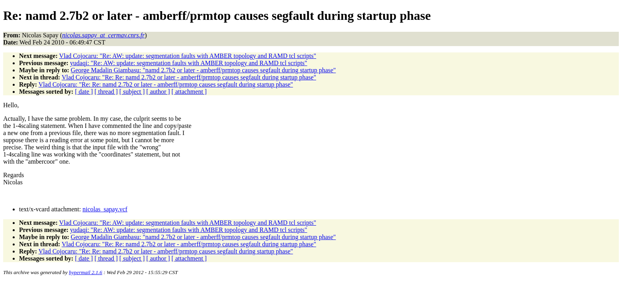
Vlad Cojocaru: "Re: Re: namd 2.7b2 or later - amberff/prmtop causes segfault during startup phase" (188, 77)
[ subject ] (132, 91)
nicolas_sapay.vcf (105, 209)
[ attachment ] (189, 91)
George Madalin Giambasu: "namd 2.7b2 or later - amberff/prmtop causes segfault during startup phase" (203, 70)
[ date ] (84, 91)
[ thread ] (106, 91)
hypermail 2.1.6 (85, 272)
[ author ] (158, 91)
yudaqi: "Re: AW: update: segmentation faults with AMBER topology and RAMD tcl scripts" (188, 63)
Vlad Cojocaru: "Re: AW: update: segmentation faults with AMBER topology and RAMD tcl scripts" (187, 55)
